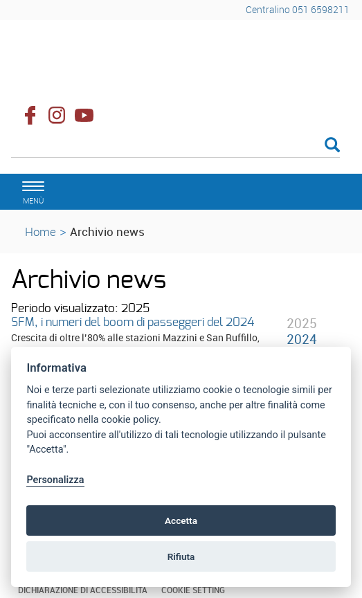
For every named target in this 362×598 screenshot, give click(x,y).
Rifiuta (181, 556)
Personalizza (55, 480)
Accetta (181, 520)
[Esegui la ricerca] (332, 145)
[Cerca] (175, 146)
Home (40, 231)
